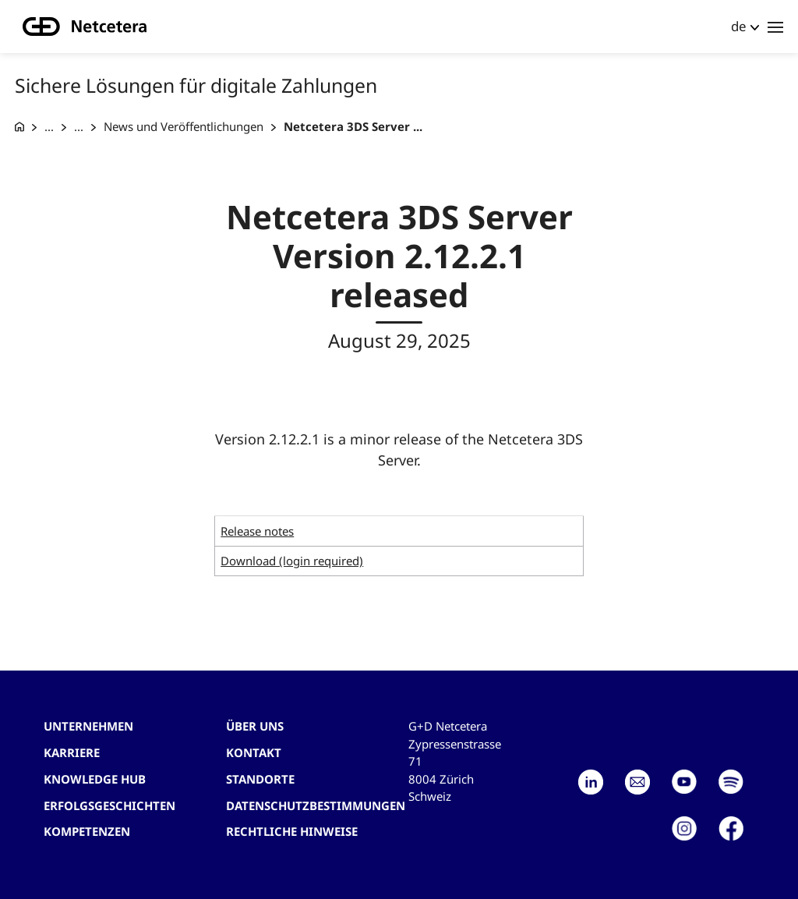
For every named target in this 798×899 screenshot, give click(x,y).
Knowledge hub (95, 779)
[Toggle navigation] (775, 26)
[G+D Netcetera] (19, 127)
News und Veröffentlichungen (183, 126)
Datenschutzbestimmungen (315, 805)
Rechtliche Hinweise (292, 831)
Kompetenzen (87, 831)
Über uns (255, 726)
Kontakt (253, 752)
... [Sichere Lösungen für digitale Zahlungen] (49, 126)
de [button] (739, 26)
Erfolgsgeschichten (109, 805)
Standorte (260, 779)
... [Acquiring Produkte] (78, 126)
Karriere (72, 752)
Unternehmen (88, 726)
